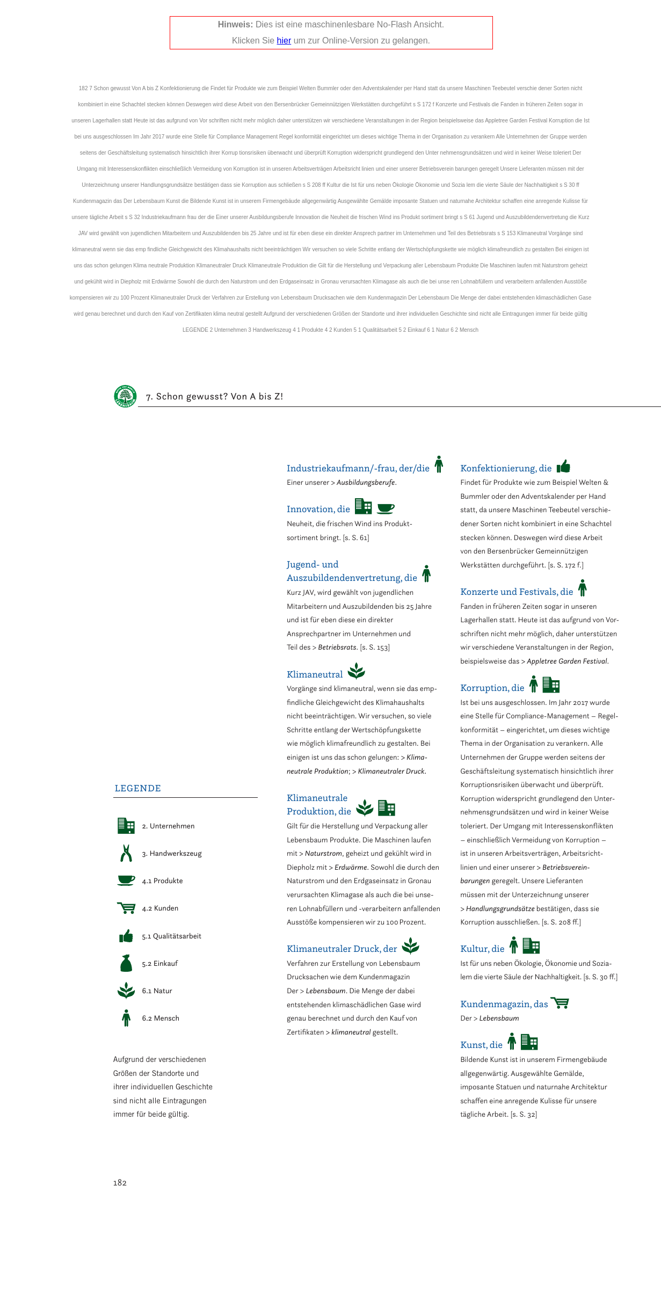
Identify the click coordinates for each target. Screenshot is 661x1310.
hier (284, 40)
